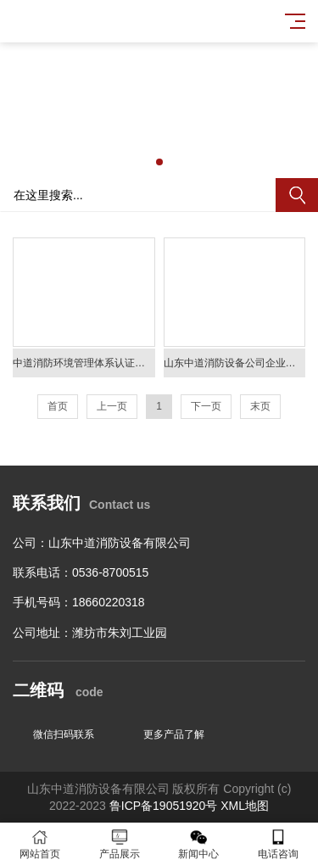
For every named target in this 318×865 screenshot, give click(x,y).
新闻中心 (199, 844)
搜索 (297, 195)
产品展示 (119, 844)
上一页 (112, 406)
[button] (159, 162)
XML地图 (244, 805)
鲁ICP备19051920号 (163, 805)
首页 (57, 406)
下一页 (206, 406)
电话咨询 (278, 844)
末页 (260, 406)
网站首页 (40, 844)
